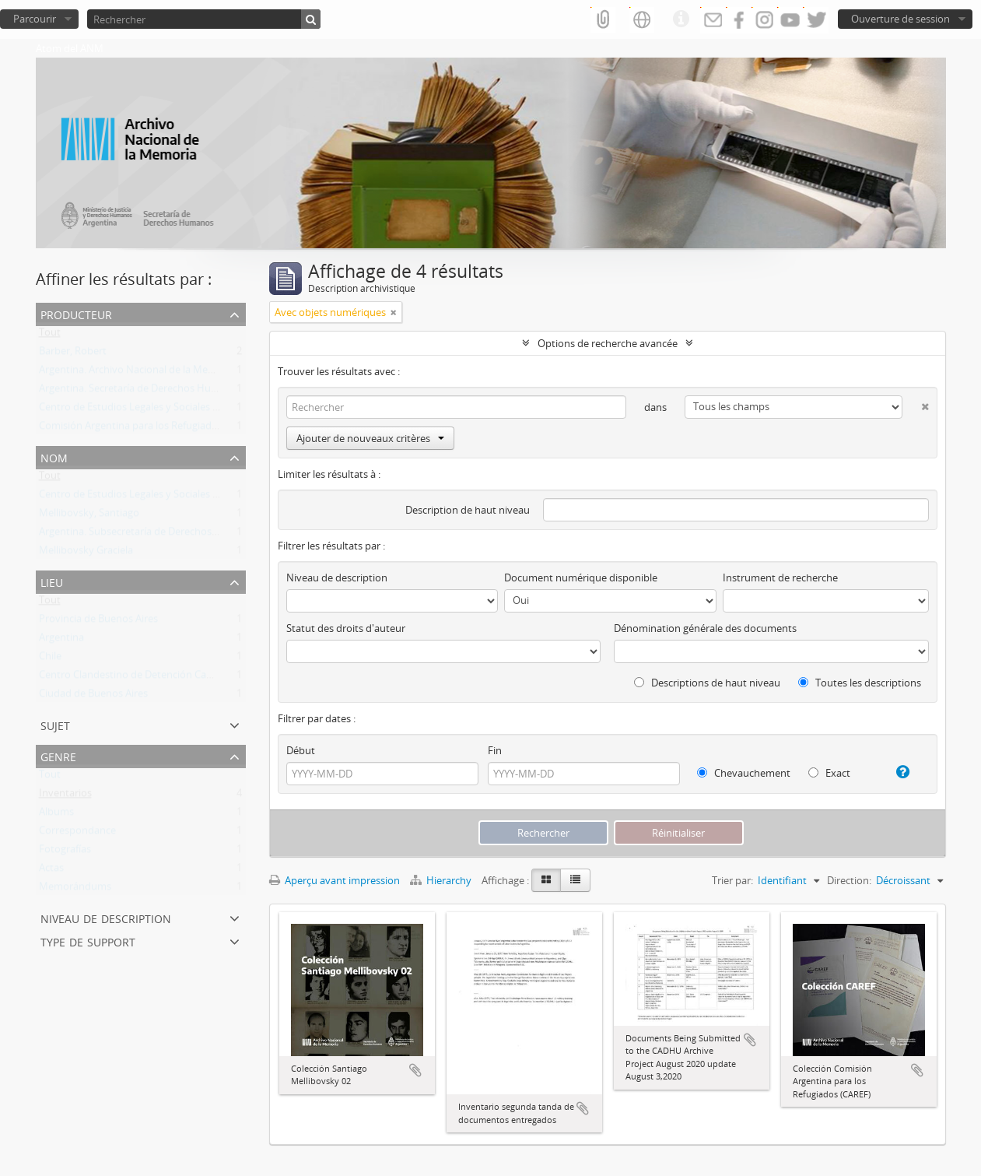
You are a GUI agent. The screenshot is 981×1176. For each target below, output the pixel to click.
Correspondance (77, 834)
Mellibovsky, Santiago (89, 516)
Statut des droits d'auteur (345, 628)
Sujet (55, 724)
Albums (56, 815)
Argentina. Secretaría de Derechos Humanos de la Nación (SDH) (185, 391)
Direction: (849, 880)
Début (300, 750)
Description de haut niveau (467, 510)
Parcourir (34, 19)
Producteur (76, 313)
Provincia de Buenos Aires (98, 622)
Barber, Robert (73, 354)
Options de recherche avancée (608, 343)
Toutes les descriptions (859, 683)
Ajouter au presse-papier (415, 1070)
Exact (829, 773)
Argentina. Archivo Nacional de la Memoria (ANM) (153, 373)
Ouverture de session (900, 19)
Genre (58, 755)
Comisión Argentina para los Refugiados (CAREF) (150, 429)
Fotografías (65, 852)
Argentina (61, 641)
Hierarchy (442, 880)
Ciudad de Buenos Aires (93, 697)
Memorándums (75, 890)
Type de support (87, 940)
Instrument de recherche (780, 577)
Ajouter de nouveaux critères (370, 438)
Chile (50, 659)
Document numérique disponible (580, 577)
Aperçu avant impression (334, 880)
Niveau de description (105, 917)
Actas (51, 871)
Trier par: (732, 880)
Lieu (51, 581)
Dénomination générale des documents (705, 628)
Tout (50, 335)
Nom (54, 456)
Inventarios (65, 796)
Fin (495, 750)
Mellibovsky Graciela (86, 553)
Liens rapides (680, 19)
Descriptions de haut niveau (707, 683)
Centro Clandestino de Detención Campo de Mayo (155, 678)
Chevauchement (743, 773)
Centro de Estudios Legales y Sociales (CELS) (140, 410)
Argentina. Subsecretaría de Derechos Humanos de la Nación (179, 535)
